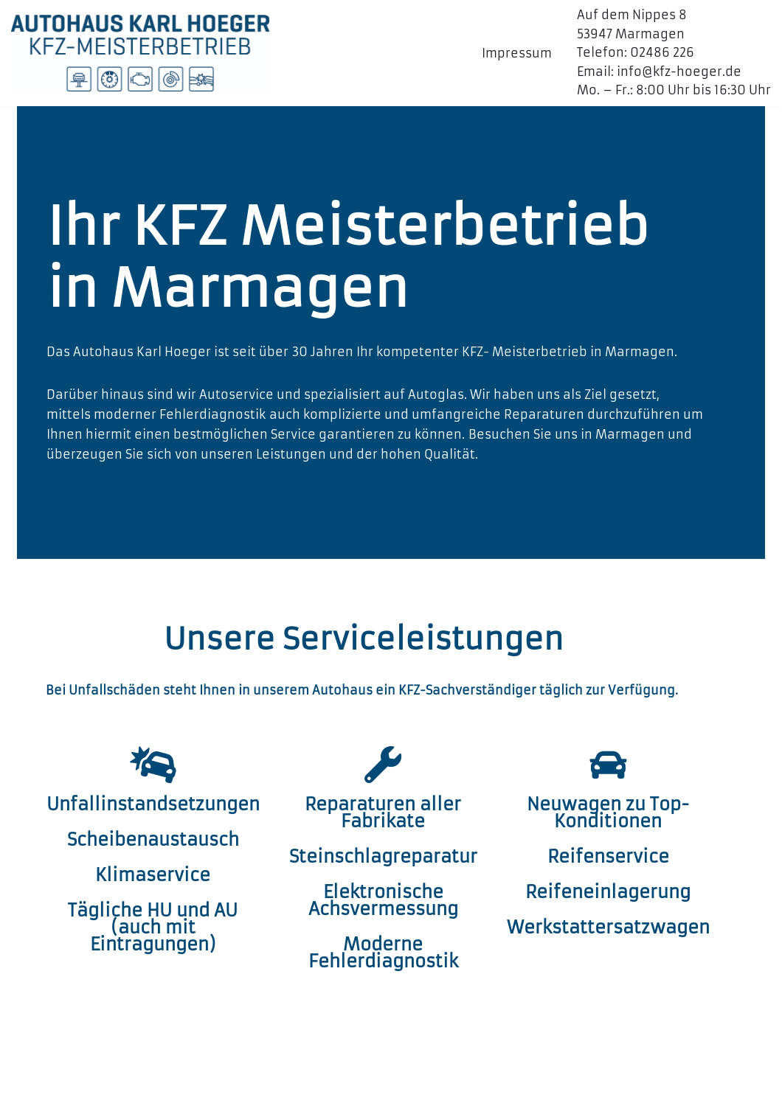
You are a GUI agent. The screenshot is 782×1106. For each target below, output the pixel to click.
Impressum (517, 53)
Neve (27, 1086)
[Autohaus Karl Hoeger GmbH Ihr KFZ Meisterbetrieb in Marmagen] (140, 53)
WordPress (188, 1086)
